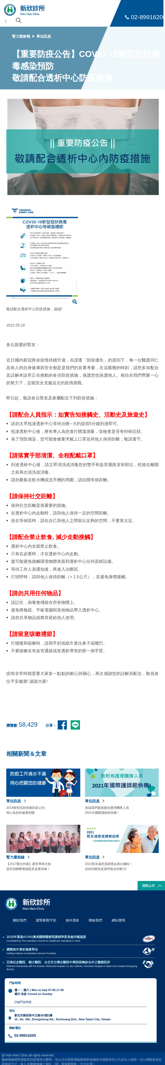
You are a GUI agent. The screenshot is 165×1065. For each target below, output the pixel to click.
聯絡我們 (95, 920)
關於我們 (19, 920)
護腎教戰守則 (46, 920)
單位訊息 (43, 36)
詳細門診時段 (23, 1002)
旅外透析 (72, 920)
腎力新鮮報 (21, 36)
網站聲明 (118, 920)
